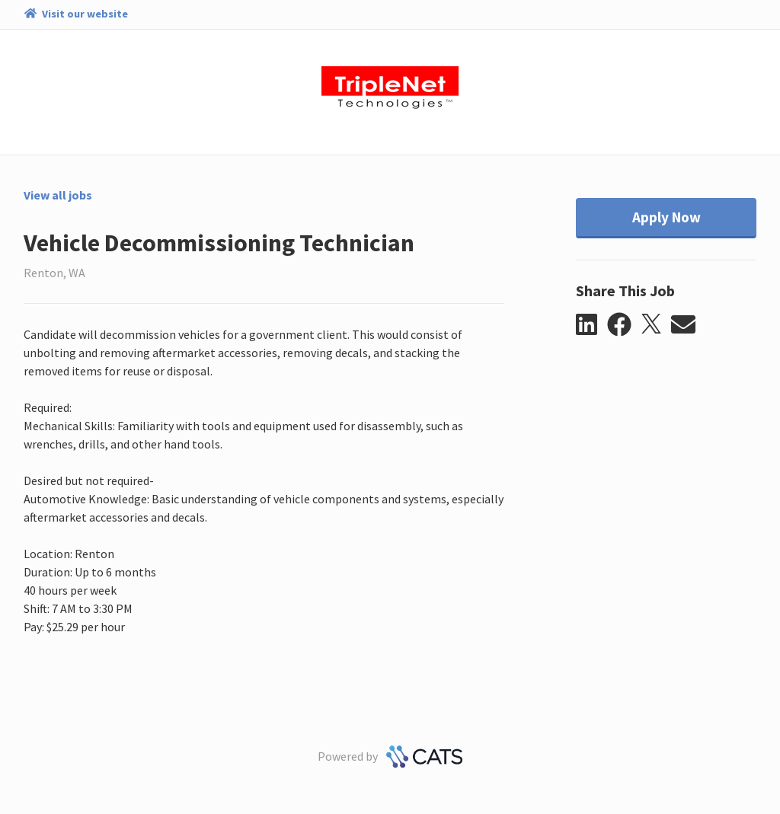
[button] (591, 325)
